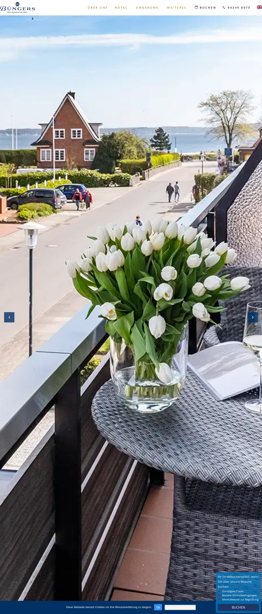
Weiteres (177, 7)
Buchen (208, 7)
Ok (158, 607)
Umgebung (147, 7)
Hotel (121, 7)
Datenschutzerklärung (180, 607)
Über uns (98, 7)
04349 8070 (239, 7)
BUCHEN (238, 607)
